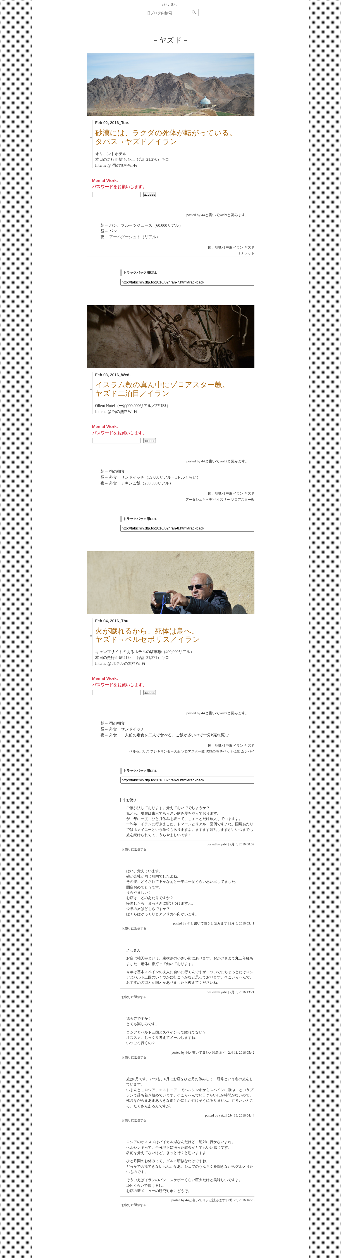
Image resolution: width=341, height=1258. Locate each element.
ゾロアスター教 (242, 500)
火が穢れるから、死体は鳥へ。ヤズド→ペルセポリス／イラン (147, 635)
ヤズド (249, 247)
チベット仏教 (230, 751)
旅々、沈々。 (170, 4)
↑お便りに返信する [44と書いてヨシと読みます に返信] (133, 928)
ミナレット (246, 253)
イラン (238, 247)
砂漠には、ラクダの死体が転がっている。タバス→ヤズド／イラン (166, 137)
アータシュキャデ (198, 500)
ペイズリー (221, 500)
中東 (229, 247)
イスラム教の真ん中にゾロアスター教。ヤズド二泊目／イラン (162, 389)
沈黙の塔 (212, 751)
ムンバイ (247, 751)
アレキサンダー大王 (165, 751)
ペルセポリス (139, 751)
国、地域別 (216, 247)
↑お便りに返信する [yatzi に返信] (133, 849)
